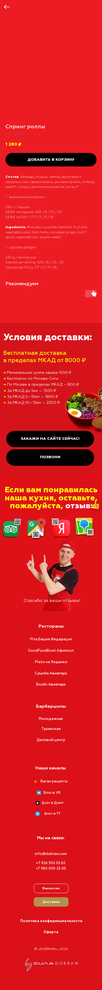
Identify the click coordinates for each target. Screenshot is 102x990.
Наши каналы (50, 768)
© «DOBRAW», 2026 (51, 949)
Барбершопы (51, 706)
